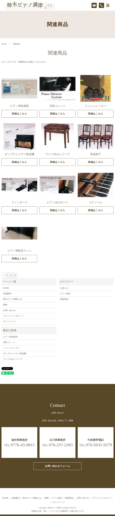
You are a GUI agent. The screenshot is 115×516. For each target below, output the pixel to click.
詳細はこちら (19, 113)
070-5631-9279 (99, 444)
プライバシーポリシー (13, 316)
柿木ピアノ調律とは (12, 299)
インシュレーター (11, 348)
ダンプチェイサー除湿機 (14, 353)
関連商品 (64, 299)
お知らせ (64, 288)
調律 (5, 305)
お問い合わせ (9, 310)
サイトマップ (9, 321)
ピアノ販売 (65, 294)
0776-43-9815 (23, 444)
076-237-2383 (61, 444)
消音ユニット (9, 342)
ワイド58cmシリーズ (12, 359)
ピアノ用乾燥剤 (10, 337)
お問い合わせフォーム (57, 466)
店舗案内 (7, 294)
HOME (4, 44)
